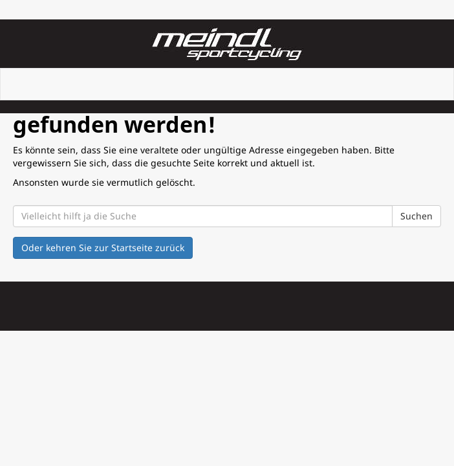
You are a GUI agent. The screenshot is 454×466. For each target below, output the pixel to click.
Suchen (416, 216)
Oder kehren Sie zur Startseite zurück (102, 247)
